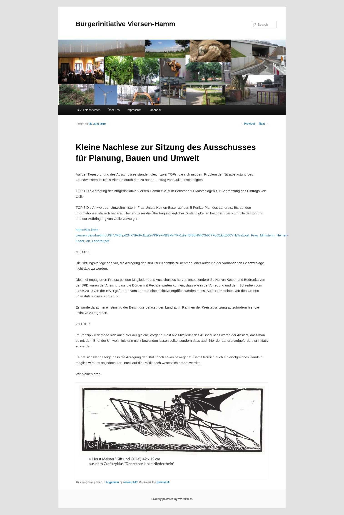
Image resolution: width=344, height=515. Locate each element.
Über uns (114, 110)
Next (263, 123)
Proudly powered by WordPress (171, 499)
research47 (130, 482)
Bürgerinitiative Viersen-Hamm (125, 24)
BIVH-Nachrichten (88, 110)
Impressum (134, 110)
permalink (163, 482)
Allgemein (112, 482)
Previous (248, 123)
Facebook (155, 110)
